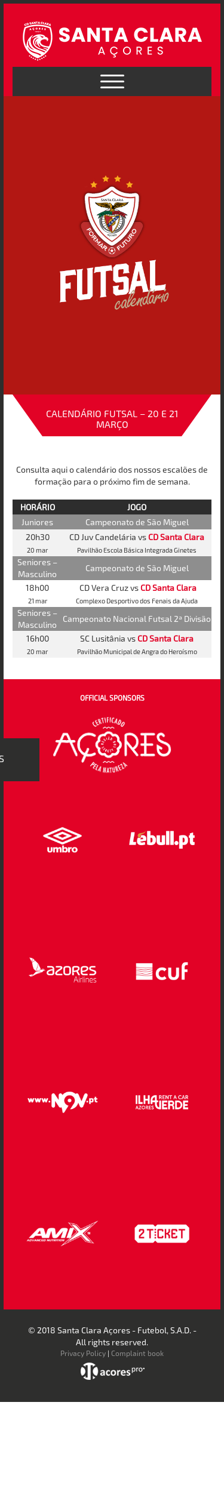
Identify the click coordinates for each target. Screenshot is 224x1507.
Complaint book (137, 1353)
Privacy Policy (83, 1353)
